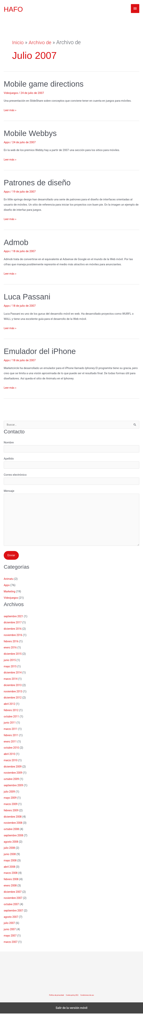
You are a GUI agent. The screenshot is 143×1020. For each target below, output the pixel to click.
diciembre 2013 (13, 691)
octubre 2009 (12, 785)
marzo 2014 (11, 685)
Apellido (71, 464)
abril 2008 (10, 873)
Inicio (18, 42)
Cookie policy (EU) (72, 1002)
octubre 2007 (12, 910)
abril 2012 (10, 710)
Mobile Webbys (32, 133)
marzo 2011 (11, 735)
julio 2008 (10, 854)
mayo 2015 (11, 673)
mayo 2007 (11, 942)
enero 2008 (11, 892)
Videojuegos (11, 93)
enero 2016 (11, 654)
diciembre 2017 (13, 629)
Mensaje (71, 523)
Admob (17, 242)
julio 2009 (10, 798)
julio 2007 (10, 929)
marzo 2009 (11, 810)
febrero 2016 (12, 648)
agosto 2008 (11, 848)
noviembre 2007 (14, 904)
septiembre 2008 (14, 842)
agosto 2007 (11, 923)
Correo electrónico (71, 481)
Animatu (9, 585)
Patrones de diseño (40, 182)
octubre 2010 (12, 754)
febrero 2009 (12, 817)
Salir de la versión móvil (72, 1014)
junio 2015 (10, 666)
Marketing (10, 598)
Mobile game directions (47, 83)
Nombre (71, 447)
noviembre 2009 (14, 779)
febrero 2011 (12, 741)
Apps (7, 142)
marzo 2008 (11, 879)
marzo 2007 (11, 948)
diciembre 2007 (13, 898)
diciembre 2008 (13, 823)
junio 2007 (10, 935)
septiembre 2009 (14, 791)
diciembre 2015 (13, 660)
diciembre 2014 (13, 679)
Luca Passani (29, 296)
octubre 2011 (12, 723)
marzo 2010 (11, 766)
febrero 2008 (12, 885)
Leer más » (10, 110)
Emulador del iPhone (43, 351)
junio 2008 (10, 860)
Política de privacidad (55, 1002)
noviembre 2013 (14, 698)
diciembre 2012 (13, 704)
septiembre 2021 (14, 622)
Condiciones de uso (88, 1002)
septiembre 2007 (14, 917)
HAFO (14, 9)
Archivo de (42, 42)
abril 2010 (10, 760)
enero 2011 (11, 748)
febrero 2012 (12, 716)
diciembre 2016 (13, 635)
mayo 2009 (11, 804)
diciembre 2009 (13, 773)
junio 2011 (10, 729)
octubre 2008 (12, 835)
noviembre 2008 (14, 829)
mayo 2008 (11, 867)
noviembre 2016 (14, 641)
